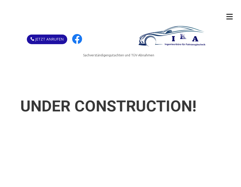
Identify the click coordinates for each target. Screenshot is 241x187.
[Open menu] (229, 16)
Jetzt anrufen (47, 39)
